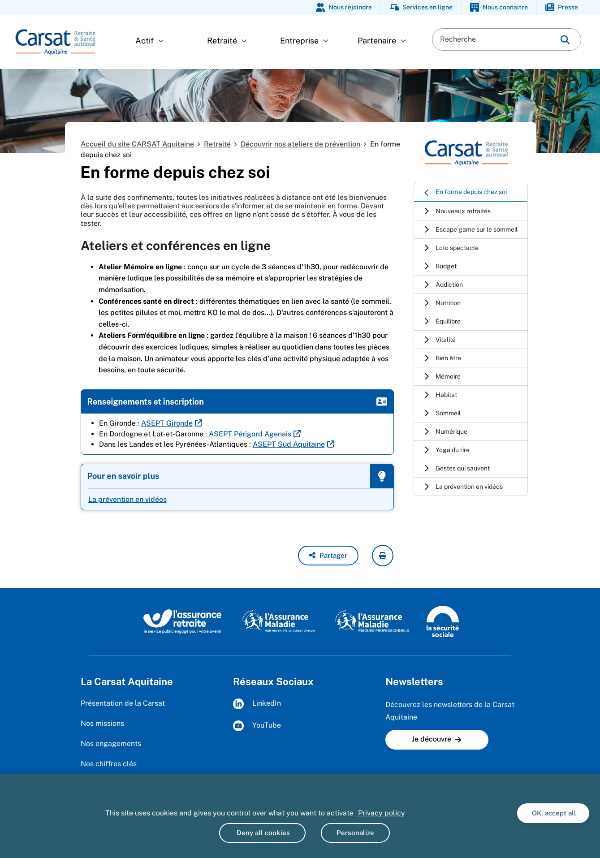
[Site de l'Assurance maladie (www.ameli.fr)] (279, 621)
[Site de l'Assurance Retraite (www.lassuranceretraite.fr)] (183, 621)
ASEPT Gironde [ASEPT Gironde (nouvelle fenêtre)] (167, 423)
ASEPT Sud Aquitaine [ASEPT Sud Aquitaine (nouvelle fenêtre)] (289, 444)
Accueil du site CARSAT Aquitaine (137, 144)
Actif (149, 40)
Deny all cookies (262, 832)
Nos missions (102, 723)
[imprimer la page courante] (382, 555)
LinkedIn (257, 703)
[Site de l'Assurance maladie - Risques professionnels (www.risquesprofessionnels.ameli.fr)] (371, 621)
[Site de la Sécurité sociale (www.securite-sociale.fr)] (442, 621)
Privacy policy (381, 813)
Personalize (355, 832)
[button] (328, 555)
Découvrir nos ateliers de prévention (300, 144)
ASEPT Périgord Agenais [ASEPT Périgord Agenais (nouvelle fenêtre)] (250, 434)
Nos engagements (111, 743)
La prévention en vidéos (127, 499)
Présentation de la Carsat (123, 703)
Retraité (227, 40)
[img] (565, 39)
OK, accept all (553, 813)
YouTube (257, 725)
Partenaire (382, 40)
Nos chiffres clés (109, 763)
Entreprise (304, 40)
